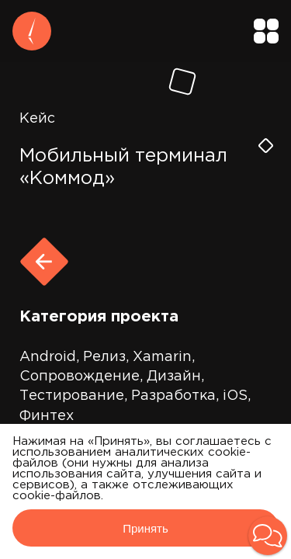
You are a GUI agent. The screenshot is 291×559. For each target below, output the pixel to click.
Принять (145, 528)
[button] (267, 535)
